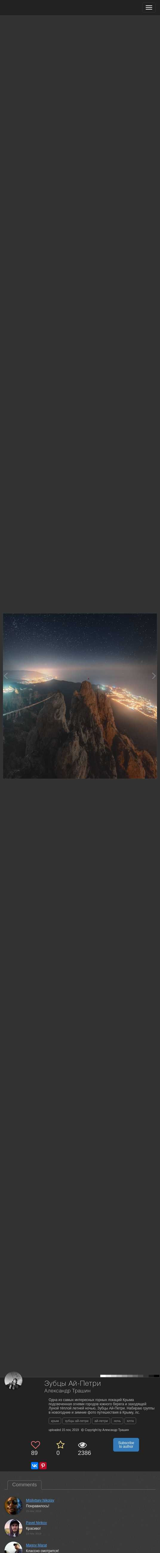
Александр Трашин (67, 1391)
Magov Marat (36, 1545)
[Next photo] (154, 675)
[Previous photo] (6, 675)
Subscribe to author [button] (126, 1445)
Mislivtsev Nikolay (40, 1500)
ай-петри (101, 1421)
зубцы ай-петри (76, 1421)
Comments (24, 1485)
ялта (130, 1421)
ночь (117, 1421)
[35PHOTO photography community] (28, 7)
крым (55, 1421)
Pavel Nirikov (36, 1523)
